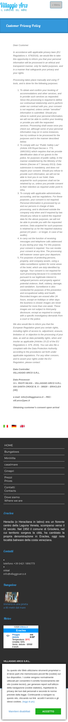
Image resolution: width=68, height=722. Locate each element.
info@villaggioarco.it (14, 574)
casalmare (11, 464)
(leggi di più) (28, 701)
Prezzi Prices (8, 479)
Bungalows (11, 451)
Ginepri (9, 471)
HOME (8, 445)
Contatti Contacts (10, 489)
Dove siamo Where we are (13, 499)
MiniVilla (10, 458)
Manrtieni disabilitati (19, 711)
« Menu (57, 5)
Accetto (48, 711)
